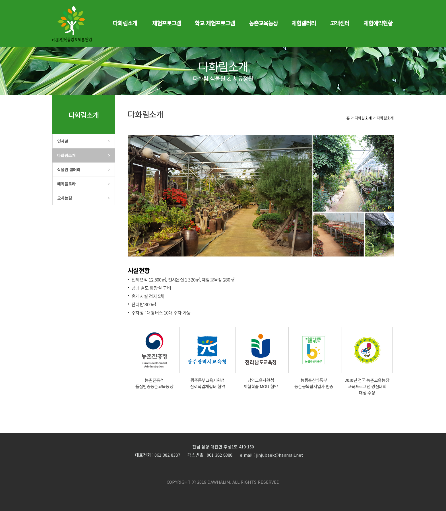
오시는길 (64, 198)
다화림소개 (66, 155)
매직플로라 (66, 184)
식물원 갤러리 (68, 169)
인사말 (62, 141)
